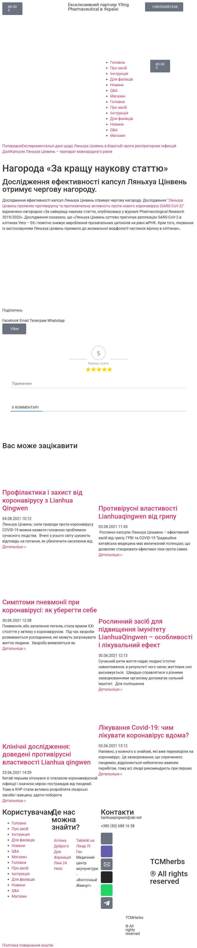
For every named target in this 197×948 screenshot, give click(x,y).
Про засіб (118, 68)
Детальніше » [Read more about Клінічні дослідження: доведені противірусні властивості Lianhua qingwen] (14, 800)
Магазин (117, 96)
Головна (117, 62)
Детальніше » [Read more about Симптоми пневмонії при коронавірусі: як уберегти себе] (14, 648)
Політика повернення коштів (27, 945)
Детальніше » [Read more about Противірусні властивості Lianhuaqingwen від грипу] (110, 555)
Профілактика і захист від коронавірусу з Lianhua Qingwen (42, 500)
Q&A (113, 90)
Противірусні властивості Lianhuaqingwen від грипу (137, 512)
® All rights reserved (132, 930)
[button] (10, 321)
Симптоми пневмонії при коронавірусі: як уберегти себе (49, 606)
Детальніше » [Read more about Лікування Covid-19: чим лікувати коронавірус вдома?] (110, 774)
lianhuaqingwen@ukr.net (121, 817)
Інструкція (119, 73)
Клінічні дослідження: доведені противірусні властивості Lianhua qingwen (46, 754)
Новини (117, 85)
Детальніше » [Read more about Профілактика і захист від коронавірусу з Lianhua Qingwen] (14, 547)
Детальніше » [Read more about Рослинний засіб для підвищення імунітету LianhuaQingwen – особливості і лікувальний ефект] (110, 689)
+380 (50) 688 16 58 (118, 826)
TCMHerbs (134, 917)
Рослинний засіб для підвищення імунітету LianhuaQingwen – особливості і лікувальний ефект (145, 633)
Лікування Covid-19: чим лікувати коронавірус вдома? (143, 731)
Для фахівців (121, 79)
